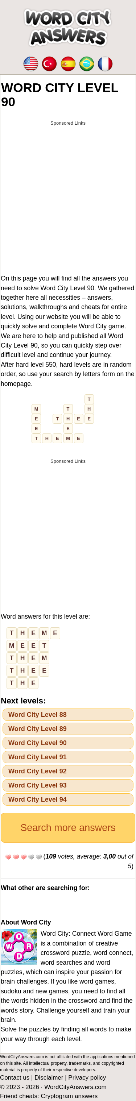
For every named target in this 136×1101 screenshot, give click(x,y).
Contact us (14, 1077)
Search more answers (68, 827)
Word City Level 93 (37, 785)
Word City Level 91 (37, 757)
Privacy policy (87, 1077)
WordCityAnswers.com (75, 1087)
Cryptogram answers (69, 1096)
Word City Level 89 (37, 728)
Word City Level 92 (37, 771)
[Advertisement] (68, 198)
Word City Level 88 (37, 714)
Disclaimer (48, 1077)
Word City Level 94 (37, 799)
